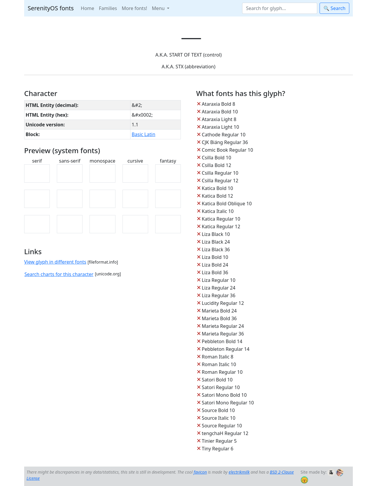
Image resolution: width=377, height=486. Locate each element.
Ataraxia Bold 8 (218, 104)
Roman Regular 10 (222, 372)
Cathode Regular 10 (223, 134)
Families (108, 8)
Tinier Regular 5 (219, 441)
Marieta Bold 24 (219, 311)
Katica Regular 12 (221, 226)
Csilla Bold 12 (216, 165)
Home (87, 8)
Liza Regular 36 (218, 295)
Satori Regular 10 (221, 387)
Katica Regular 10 (221, 219)
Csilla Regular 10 (220, 173)
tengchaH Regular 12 (225, 433)
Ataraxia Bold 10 (220, 111)
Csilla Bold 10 (216, 157)
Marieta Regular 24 (223, 326)
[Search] (279, 8)
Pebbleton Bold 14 (222, 341)
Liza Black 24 (216, 242)
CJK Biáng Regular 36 (225, 142)
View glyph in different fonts (55, 262)
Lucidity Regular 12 (223, 303)
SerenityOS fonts (51, 8)
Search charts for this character (58, 274)
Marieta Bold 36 (219, 318)
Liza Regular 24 (218, 288)
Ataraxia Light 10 (220, 127)
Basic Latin (143, 134)
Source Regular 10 (222, 425)
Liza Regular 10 (218, 280)
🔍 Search (334, 8)
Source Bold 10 (218, 410)
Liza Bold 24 (215, 265)
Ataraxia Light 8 (219, 119)
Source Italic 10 (218, 418)
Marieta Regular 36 (223, 333)
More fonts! (134, 8)
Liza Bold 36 (215, 272)
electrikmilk (239, 472)
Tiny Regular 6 (217, 448)
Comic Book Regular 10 (227, 150)
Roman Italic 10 (219, 364)
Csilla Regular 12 (220, 180)
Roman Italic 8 (217, 356)
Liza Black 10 (216, 234)
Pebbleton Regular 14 (225, 349)
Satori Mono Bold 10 (224, 395)
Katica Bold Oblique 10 (227, 203)
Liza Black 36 (216, 249)
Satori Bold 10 (217, 379)
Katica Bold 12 (217, 196)
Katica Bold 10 (217, 188)
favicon (200, 472)
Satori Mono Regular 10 (228, 402)
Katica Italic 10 (218, 211)
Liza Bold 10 (215, 257)
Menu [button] (159, 8)
